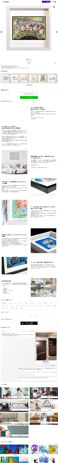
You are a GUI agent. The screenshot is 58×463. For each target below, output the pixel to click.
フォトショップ (33, 305)
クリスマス (39, 303)
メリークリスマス (48, 305)
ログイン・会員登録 (46, 1)
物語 (12, 308)
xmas (10, 303)
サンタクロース (4, 305)
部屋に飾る (29, 59)
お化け (21, 303)
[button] (54, 7)
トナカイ (17, 305)
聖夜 (16, 308)
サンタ (51, 303)
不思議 (55, 305)
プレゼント (40, 305)
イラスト (15, 303)
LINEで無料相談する (30, 97)
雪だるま (21, 308)
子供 (2, 308)
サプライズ (45, 303)
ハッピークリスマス (25, 305)
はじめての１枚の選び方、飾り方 (29, 93)
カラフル (26, 303)
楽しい (7, 308)
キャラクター (32, 303)
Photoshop (4, 303)
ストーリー (11, 305)
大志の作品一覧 (29, 84)
